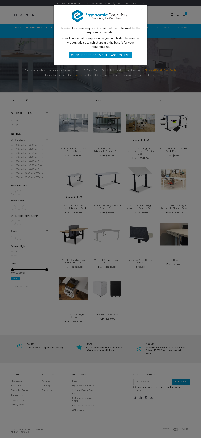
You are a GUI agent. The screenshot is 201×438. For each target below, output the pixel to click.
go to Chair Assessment (100, 55)
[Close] (142, 9)
